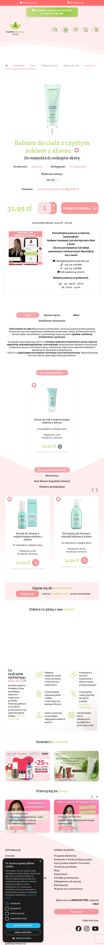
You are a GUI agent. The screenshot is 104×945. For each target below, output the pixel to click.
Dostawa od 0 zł (28, 2)
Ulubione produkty (65, 866)
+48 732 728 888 (52, 13)
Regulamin (60, 874)
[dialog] (23, 900)
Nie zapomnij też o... (52, 372)
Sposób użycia (52, 315)
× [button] (40, 861)
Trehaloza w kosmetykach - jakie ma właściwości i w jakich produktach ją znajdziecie (26, 820)
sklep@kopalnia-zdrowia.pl (72, 260)
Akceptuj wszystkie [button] (23, 925)
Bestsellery (52, 475)
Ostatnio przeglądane (52, 486)
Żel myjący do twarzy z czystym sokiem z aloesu (76, 535)
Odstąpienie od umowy (67, 881)
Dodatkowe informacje (52, 320)
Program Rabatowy (65, 855)
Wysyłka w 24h (75, 2)
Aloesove (37, 166)
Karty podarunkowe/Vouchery (72, 863)
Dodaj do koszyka (80, 208)
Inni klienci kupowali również (52, 481)
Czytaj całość (17, 828)
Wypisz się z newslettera (68, 888)
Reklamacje (61, 885)
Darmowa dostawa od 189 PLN (51, 10)
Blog (56, 870)
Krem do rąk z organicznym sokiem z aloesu (52, 421)
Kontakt (9, 855)
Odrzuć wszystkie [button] (23, 932)
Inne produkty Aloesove (52, 469)
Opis (27, 315)
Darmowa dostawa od (58, 189)
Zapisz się (27, 594)
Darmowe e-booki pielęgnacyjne (73, 859)
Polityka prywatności (66, 877)
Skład (76, 315)
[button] (95, 766)
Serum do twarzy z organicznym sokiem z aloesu (27, 536)
